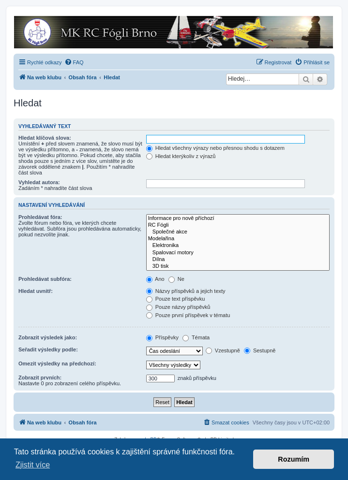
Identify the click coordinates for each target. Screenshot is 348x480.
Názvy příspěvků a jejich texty (186, 291)
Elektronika (238, 245)
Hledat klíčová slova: (44, 138)
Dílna (238, 259)
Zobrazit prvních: (39, 377)
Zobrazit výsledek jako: (47, 337)
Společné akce (238, 232)
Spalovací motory (238, 252)
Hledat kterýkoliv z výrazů (181, 156)
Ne (176, 279)
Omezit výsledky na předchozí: (57, 363)
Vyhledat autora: (39, 182)
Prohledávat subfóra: (45, 279)
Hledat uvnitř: (35, 291)
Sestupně (260, 350)
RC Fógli (238, 225)
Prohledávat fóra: (40, 217)
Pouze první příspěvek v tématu (188, 315)
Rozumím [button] (293, 459)
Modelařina (238, 238)
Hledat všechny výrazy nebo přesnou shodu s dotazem (215, 148)
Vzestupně (223, 350)
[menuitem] (74, 62)
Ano (155, 279)
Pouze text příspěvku (175, 299)
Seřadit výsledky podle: (48, 349)
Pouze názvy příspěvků (178, 307)
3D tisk (238, 266)
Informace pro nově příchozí (238, 218)
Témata (196, 337)
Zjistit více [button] (32, 465)
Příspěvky (162, 337)
